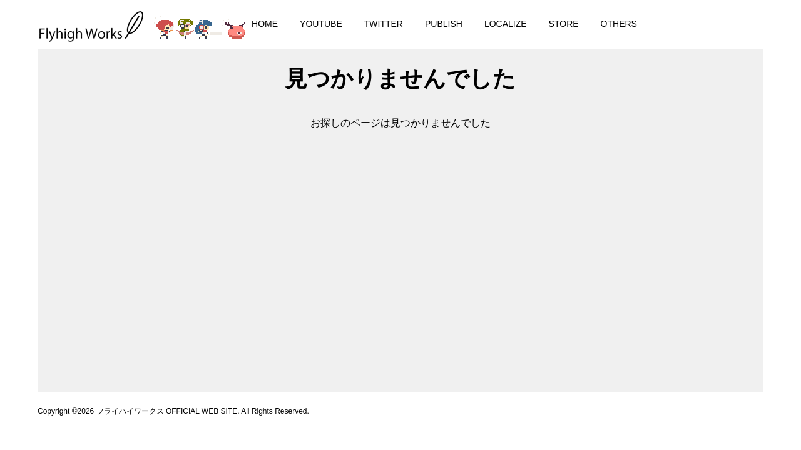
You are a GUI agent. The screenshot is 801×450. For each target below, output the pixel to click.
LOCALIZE (505, 24)
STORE (564, 24)
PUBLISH (443, 24)
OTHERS (619, 24)
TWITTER (383, 24)
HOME (265, 24)
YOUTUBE (321, 24)
